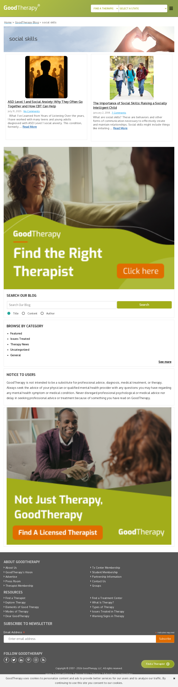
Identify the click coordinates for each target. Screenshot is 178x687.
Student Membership (105, 572)
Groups (96, 585)
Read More (30, 126)
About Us (11, 567)
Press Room (13, 581)
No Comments (32, 111)
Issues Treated (20, 339)
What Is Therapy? (103, 602)
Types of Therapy (103, 607)
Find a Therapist (15, 598)
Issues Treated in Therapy (108, 611)
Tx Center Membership (106, 567)
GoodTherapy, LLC (92, 668)
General (15, 355)
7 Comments (119, 112)
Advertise (11, 576)
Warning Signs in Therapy (108, 616)
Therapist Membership (19, 585)
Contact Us (99, 581)
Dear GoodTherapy (17, 616)
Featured (16, 333)
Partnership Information (107, 576)
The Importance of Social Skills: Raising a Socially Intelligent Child (130, 105)
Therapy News (19, 344)
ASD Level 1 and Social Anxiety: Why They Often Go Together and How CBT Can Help (45, 104)
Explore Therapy (16, 602)
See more (165, 362)
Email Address (14, 632)
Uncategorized (19, 349)
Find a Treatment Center (107, 598)
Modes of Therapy (17, 611)
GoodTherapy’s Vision (19, 572)
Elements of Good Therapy (22, 607)
